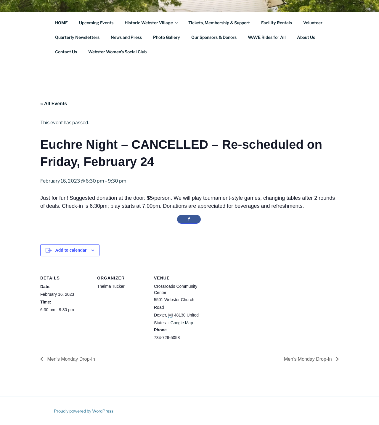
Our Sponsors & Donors (214, 37)
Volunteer (312, 22)
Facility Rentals (276, 22)
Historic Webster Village (152, 22)
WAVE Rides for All (267, 37)
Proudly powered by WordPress (83, 410)
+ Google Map (180, 322)
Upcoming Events (96, 22)
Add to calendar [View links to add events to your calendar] (71, 250)
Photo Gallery (166, 37)
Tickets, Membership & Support (219, 22)
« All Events (53, 103)
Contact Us (66, 51)
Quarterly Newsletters (77, 37)
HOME (61, 22)
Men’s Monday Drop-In (70, 359)
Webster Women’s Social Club (117, 51)
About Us (306, 37)
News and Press (126, 37)
